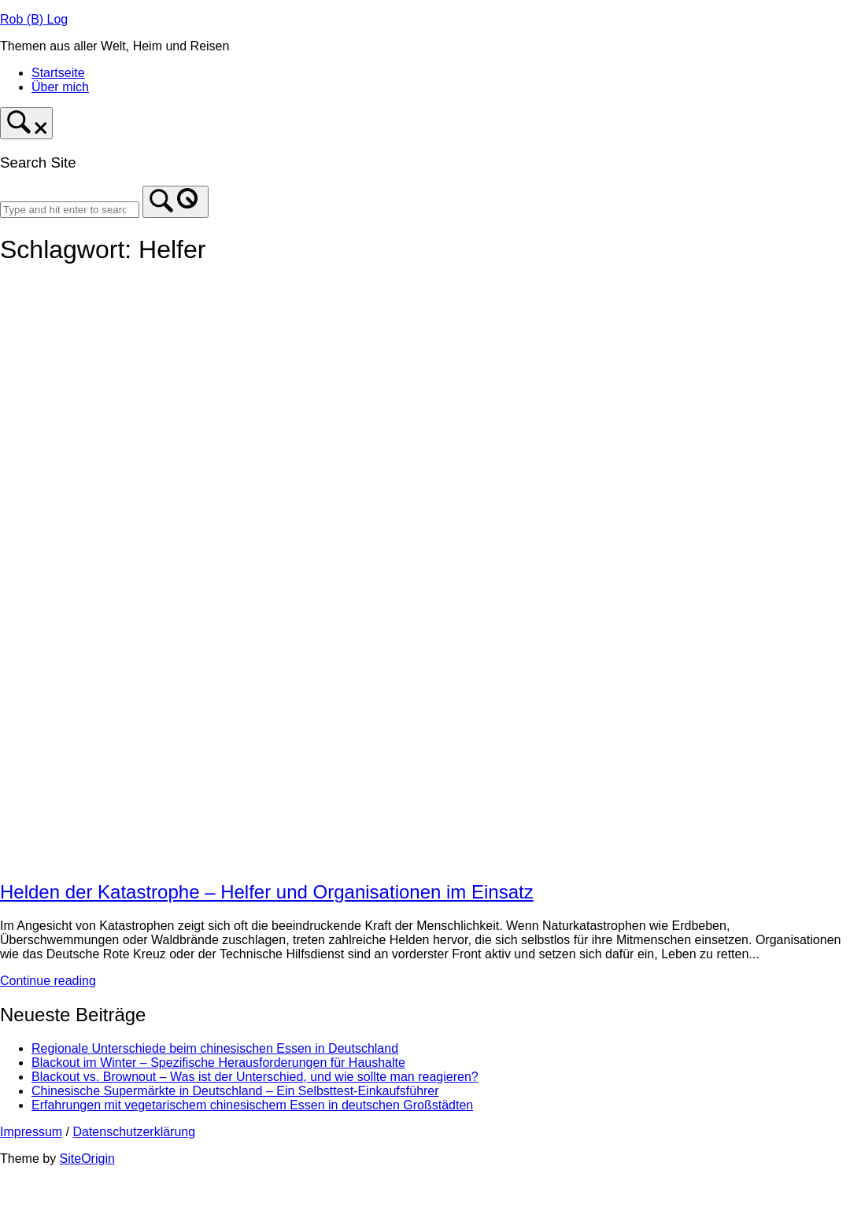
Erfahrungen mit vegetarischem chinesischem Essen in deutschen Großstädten (252, 1105)
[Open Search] (26, 123)
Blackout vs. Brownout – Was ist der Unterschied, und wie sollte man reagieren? (255, 1076)
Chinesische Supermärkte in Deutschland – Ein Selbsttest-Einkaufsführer (235, 1091)
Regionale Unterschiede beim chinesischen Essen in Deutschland (214, 1048)
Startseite (58, 72)
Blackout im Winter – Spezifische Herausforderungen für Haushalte (218, 1062)
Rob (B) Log (34, 19)
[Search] (175, 202)
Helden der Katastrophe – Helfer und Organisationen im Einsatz (267, 891)
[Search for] (69, 209)
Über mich (60, 87)
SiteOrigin (87, 1158)
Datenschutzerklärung (133, 1131)
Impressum (31, 1131)
